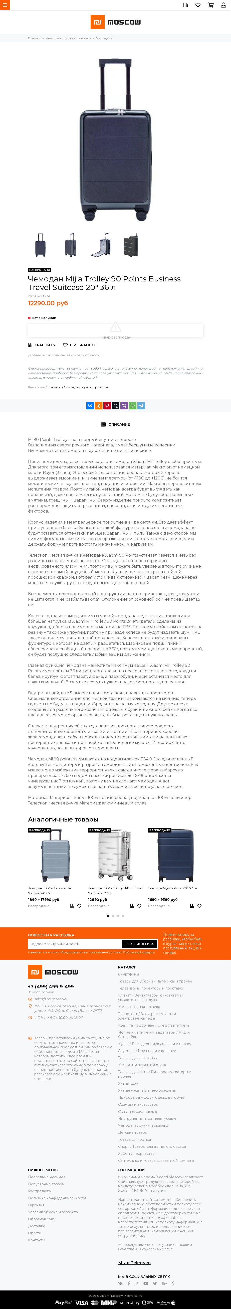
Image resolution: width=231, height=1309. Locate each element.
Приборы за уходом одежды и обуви (151, 1097)
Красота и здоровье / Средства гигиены (154, 1025)
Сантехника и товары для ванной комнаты (156, 1160)
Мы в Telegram (134, 1262)
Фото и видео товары (137, 1111)
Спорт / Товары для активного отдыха (152, 1146)
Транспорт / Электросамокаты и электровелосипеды (147, 1016)
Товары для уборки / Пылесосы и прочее (155, 981)
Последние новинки (46, 1177)
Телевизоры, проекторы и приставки (151, 988)
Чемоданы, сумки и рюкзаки (86, 387)
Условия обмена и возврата (53, 1212)
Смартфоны (128, 974)
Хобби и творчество (136, 1153)
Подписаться (139, 944)
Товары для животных (137, 1058)
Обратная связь (42, 1219)
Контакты (36, 1240)
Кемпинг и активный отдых (142, 1065)
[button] (108, 916)
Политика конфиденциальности (57, 1198)
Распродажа (39, 1191)
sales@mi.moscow (50, 999)
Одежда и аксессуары (138, 1104)
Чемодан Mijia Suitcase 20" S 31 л (172, 888)
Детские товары (132, 1132)
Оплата (34, 1233)
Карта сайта (133, 1295)
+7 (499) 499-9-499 (51, 987)
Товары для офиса (134, 1139)
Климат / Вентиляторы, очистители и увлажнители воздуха (151, 997)
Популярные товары (46, 1184)
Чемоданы (55, 387)
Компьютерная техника (139, 1007)
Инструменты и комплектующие (147, 1118)
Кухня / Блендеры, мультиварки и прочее (155, 1044)
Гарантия (36, 1205)
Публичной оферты (139, 952)
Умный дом (128, 1083)
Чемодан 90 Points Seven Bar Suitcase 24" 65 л (50, 890)
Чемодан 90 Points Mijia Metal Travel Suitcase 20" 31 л (115, 890)
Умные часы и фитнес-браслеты (147, 1090)
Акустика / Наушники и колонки (147, 1051)
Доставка (36, 1226)
